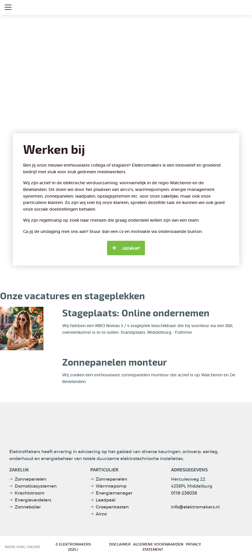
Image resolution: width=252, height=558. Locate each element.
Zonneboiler (28, 507)
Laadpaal (105, 500)
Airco (101, 514)
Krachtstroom (30, 493)
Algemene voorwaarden (158, 544)
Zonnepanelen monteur (114, 363)
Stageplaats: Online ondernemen (135, 313)
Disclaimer (120, 544)
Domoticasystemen (36, 486)
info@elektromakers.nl (195, 507)
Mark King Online (23, 547)
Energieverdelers (33, 500)
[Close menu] (8, 7)
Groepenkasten (112, 507)
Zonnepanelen (30, 479)
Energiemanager (114, 493)
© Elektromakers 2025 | (73, 547)
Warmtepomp (111, 486)
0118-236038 (184, 493)
